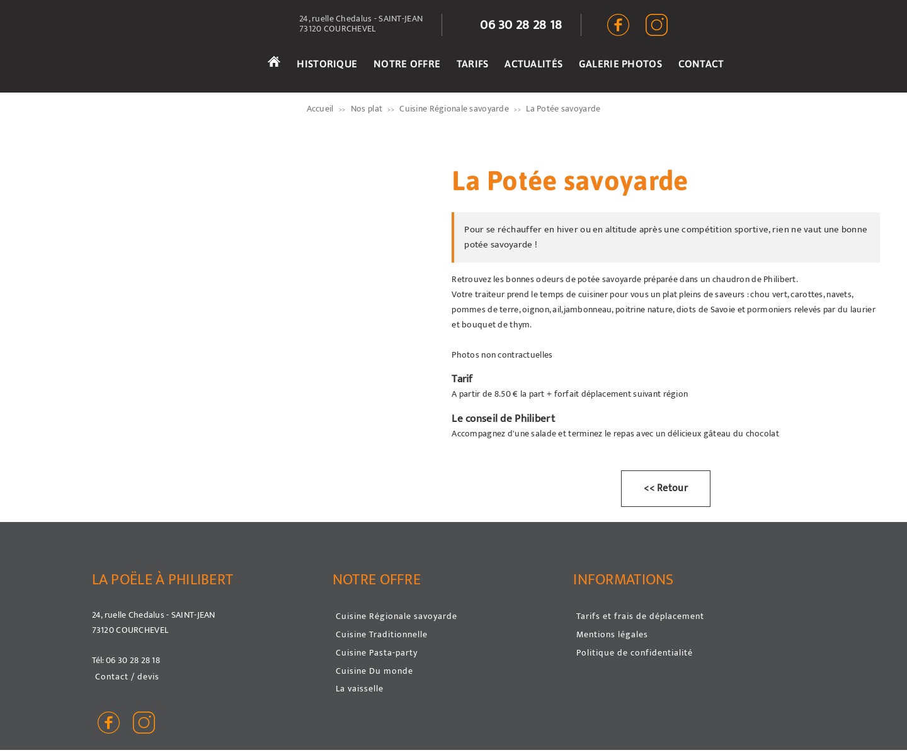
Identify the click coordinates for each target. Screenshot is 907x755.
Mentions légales (612, 634)
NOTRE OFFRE (407, 63)
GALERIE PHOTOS (620, 63)
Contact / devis (127, 676)
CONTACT (701, 63)
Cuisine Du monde (374, 671)
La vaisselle (360, 688)
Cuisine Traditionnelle (382, 634)
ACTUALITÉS (533, 63)
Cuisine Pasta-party (377, 652)
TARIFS (473, 63)
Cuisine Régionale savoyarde (396, 616)
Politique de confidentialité (634, 652)
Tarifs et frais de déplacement (640, 616)
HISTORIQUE (327, 63)
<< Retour (666, 488)
